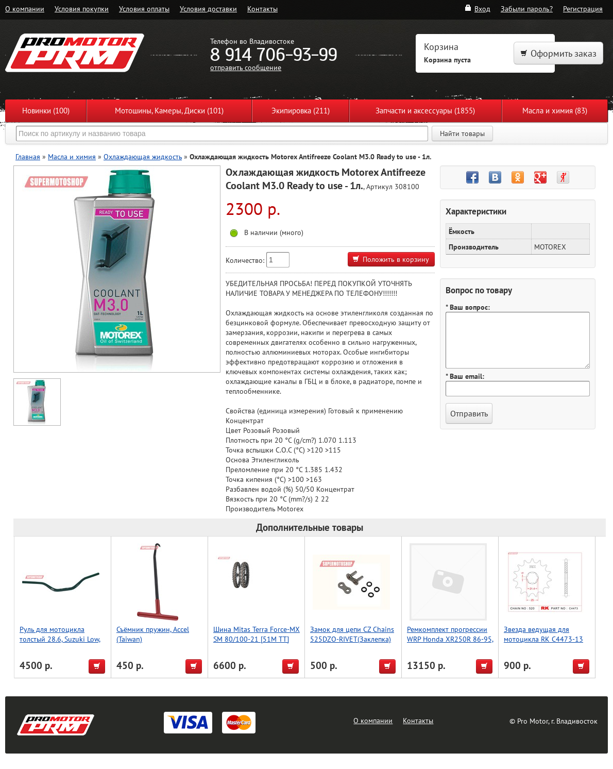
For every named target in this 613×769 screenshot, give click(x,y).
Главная (27, 156)
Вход (477, 8)
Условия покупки (82, 8)
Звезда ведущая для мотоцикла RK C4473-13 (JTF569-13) (543, 639)
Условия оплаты (144, 8)
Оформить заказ (558, 53)
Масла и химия (72, 156)
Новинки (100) (46, 110)
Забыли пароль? (527, 8)
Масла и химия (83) (554, 110)
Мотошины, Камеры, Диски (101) (169, 110)
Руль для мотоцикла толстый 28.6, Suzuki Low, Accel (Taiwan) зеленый (60, 639)
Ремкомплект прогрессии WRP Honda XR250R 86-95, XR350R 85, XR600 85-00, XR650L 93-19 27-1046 (450, 643)
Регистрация (583, 8)
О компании (24, 8)
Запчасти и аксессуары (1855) (425, 110)
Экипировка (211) (300, 110)
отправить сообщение (245, 67)
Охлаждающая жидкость (143, 156)
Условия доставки (208, 8)
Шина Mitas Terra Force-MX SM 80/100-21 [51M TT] (256, 634)
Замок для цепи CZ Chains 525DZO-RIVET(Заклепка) (352, 634)
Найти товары (462, 133)
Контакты (262, 8)
